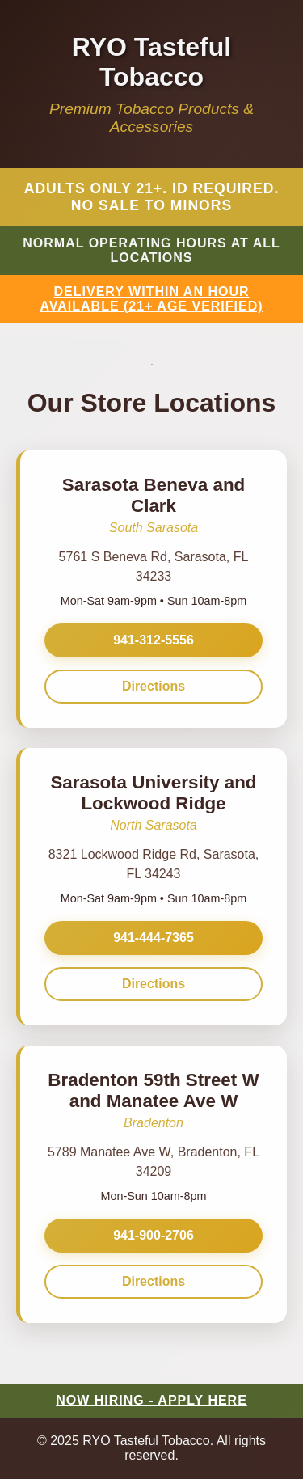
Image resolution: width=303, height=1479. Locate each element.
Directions (153, 686)
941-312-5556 (153, 640)
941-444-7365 (153, 937)
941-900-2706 (153, 1235)
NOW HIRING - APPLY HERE (151, 1400)
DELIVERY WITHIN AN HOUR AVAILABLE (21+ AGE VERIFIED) (151, 299)
